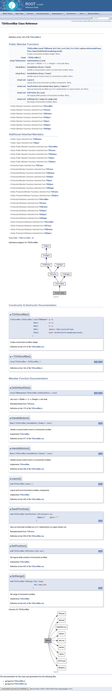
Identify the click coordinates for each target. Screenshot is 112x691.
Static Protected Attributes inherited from (31, 222)
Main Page (19, 14)
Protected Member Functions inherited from (31, 169)
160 (23, 37)
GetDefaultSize (33, 61)
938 (24, 536)
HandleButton (32, 67)
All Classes (72, 14)
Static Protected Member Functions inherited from (33, 192)
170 (24, 408)
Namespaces (58, 14)
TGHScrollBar (32, 48)
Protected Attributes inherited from (28, 199)
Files (82, 14)
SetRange (31, 99)
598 (24, 469)
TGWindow (48, 48)
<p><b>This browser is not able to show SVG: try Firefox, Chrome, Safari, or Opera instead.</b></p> (56, 269)
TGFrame (46, 110)
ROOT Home (7, 14)
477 (24, 439)
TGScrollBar (48, 106)
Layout (29, 80)
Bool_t (23, 67)
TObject (46, 121)
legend (56, 296)
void (24, 80)
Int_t (39, 93)
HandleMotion (32, 74)
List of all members (77, 21)
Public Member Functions (91, 21)
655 (24, 566)
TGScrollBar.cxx (37, 347)
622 (24, 603)
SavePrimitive (32, 86)
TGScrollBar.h (35, 37)
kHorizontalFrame (94, 48)
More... (58, 54)
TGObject (46, 117)
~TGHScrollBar (33, 58)
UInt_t (59, 48)
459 (24, 499)
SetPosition (31, 93)
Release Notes (93, 14)
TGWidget (47, 129)
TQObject (46, 125)
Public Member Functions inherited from (31, 106)
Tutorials (30, 14)
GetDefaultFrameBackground (49, 51)
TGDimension (20, 61)
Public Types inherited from (25, 139)
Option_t (57, 86)
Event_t (42, 67)
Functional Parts (42, 14)
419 (24, 347)
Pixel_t (29, 51)
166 (24, 368)
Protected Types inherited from (26, 165)
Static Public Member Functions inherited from (33, 147)
